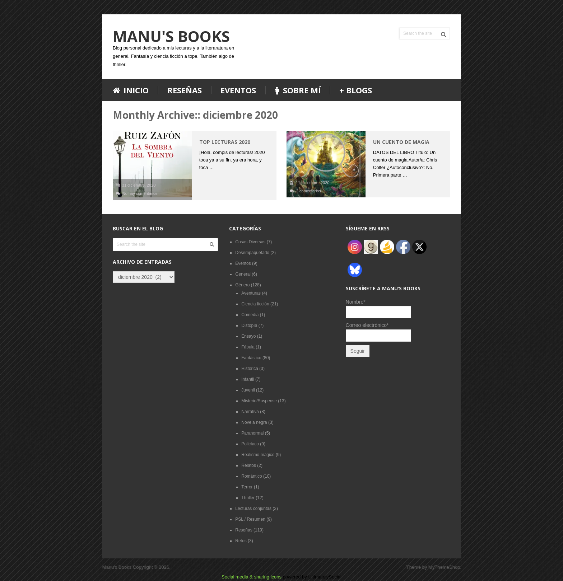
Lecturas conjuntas (253, 508)
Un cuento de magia (401, 142)
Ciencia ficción (255, 303)
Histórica (249, 368)
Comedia (250, 314)
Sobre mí (298, 90)
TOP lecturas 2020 (224, 142)
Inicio (131, 90)
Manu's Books (171, 36)
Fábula (248, 347)
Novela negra (254, 422)
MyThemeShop (444, 567)
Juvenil (248, 390)
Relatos (248, 465)
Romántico (251, 476)
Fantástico (251, 357)
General (243, 274)
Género (242, 284)
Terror (246, 486)
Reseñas (184, 90)
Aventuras (251, 293)
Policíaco (250, 443)
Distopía (249, 325)
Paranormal (252, 433)
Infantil (247, 379)
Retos (240, 540)
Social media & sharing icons (252, 577)
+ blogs (355, 90)
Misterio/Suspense (259, 400)
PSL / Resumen (250, 519)
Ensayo (248, 336)
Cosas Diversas (250, 241)
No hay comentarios (140, 193)
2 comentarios (308, 191)
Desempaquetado (252, 252)
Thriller (248, 497)
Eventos (238, 90)
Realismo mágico (257, 454)
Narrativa (250, 411)
